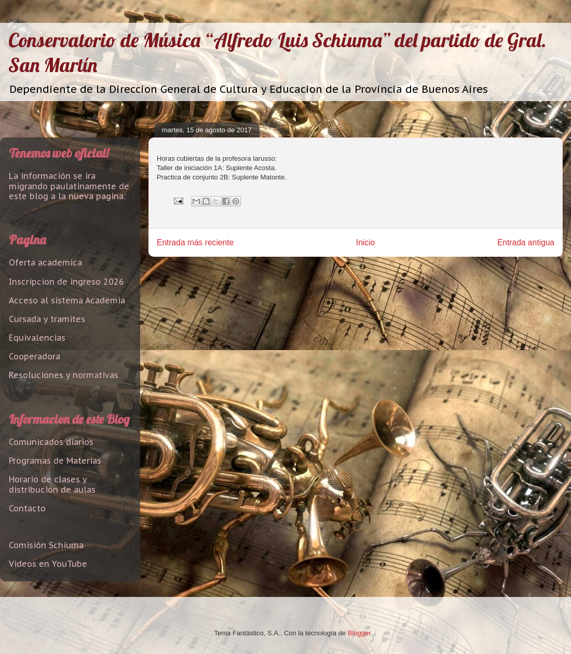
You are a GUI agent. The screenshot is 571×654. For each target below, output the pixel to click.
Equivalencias (37, 337)
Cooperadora (34, 356)
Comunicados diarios (51, 442)
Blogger (359, 633)
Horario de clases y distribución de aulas (52, 484)
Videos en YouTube (48, 564)
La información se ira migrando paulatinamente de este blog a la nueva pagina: (69, 186)
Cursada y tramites (47, 319)
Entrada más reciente (195, 242)
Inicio (365, 242)
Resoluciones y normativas (63, 375)
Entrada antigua (525, 242)
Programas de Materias (55, 460)
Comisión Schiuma (46, 545)
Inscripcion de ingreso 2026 (66, 281)
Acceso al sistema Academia (67, 300)
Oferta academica (45, 262)
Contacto (27, 508)
